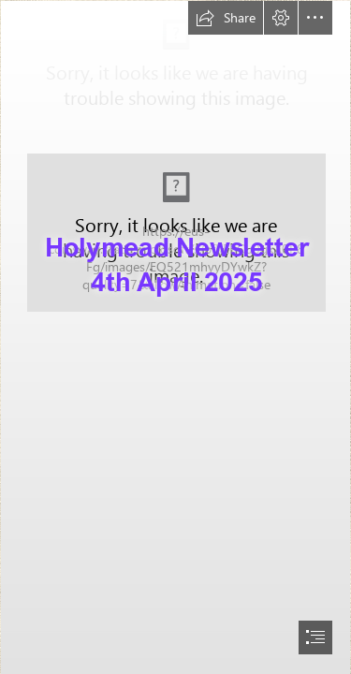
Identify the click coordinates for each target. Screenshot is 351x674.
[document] (175, 337)
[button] (225, 18)
